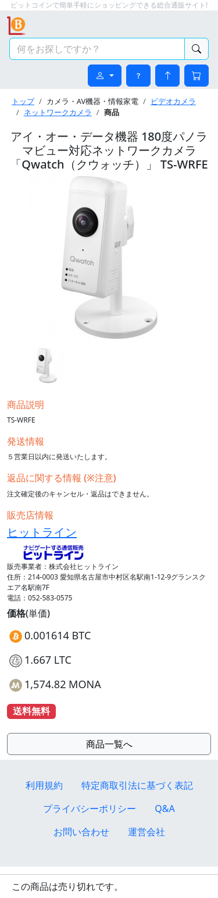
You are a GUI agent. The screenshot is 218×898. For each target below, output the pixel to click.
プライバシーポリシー (89, 808)
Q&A (164, 808)
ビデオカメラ (173, 101)
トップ (23, 101)
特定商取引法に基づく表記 (137, 785)
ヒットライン (42, 532)
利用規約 (44, 785)
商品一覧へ (109, 744)
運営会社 (146, 831)
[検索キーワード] (97, 49)
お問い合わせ (81, 831)
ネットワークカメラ (58, 112)
